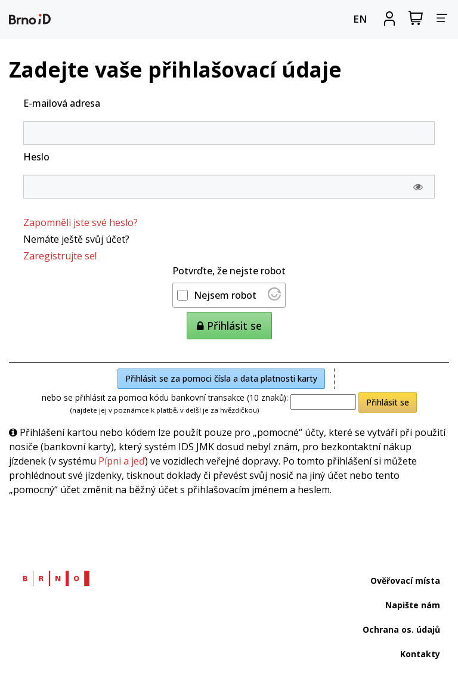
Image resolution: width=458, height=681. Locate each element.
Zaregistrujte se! (60, 255)
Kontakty (420, 654)
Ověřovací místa (405, 580)
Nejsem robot (225, 295)
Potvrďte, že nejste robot (229, 271)
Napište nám (412, 605)
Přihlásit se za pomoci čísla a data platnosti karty (221, 378)
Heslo (36, 157)
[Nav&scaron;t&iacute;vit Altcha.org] (274, 297)
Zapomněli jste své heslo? (80, 222)
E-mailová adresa (61, 103)
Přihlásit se (387, 402)
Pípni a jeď (121, 461)
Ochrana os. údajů (401, 629)
